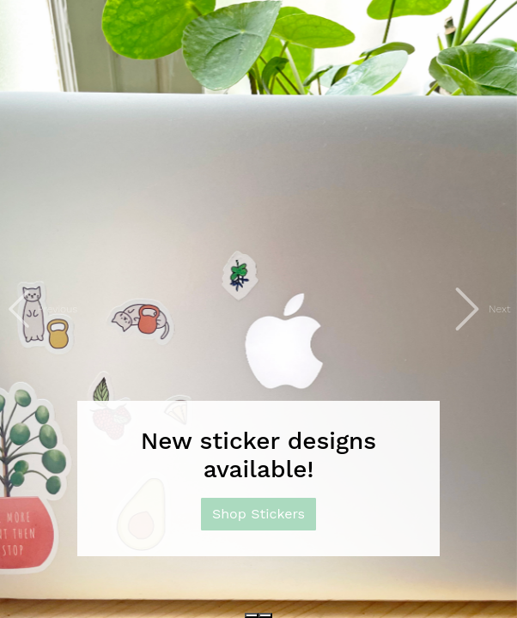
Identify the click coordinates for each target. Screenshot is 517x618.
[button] (38, 309)
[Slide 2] (265, 615)
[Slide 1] (251, 615)
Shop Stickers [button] (258, 514)
